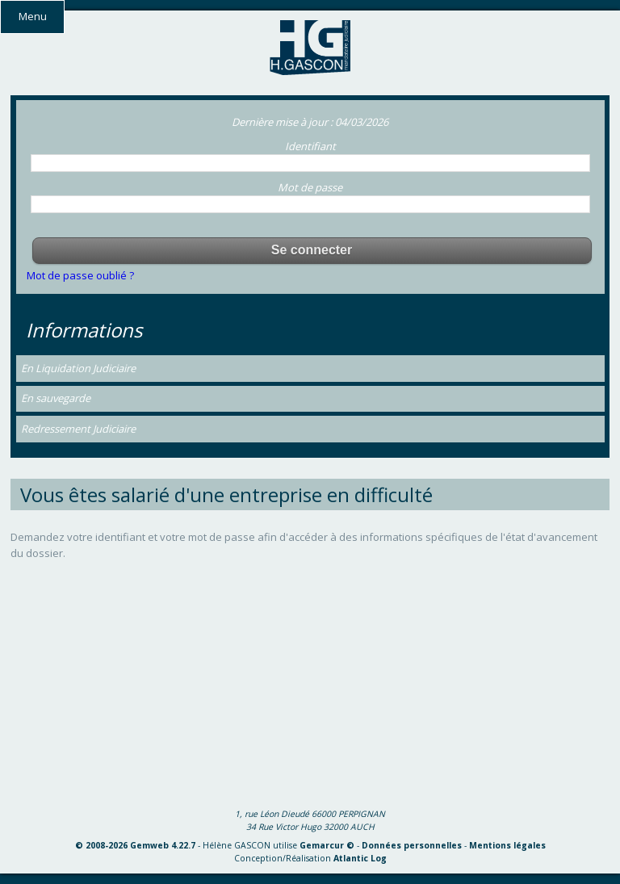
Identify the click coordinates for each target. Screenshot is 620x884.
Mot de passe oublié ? (80, 275)
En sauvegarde (55, 398)
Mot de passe (310, 187)
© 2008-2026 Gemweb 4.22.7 (135, 845)
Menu (33, 16)
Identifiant (310, 146)
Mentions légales (507, 845)
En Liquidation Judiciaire (78, 368)
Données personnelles (412, 845)
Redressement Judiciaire (78, 428)
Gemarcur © (327, 845)
